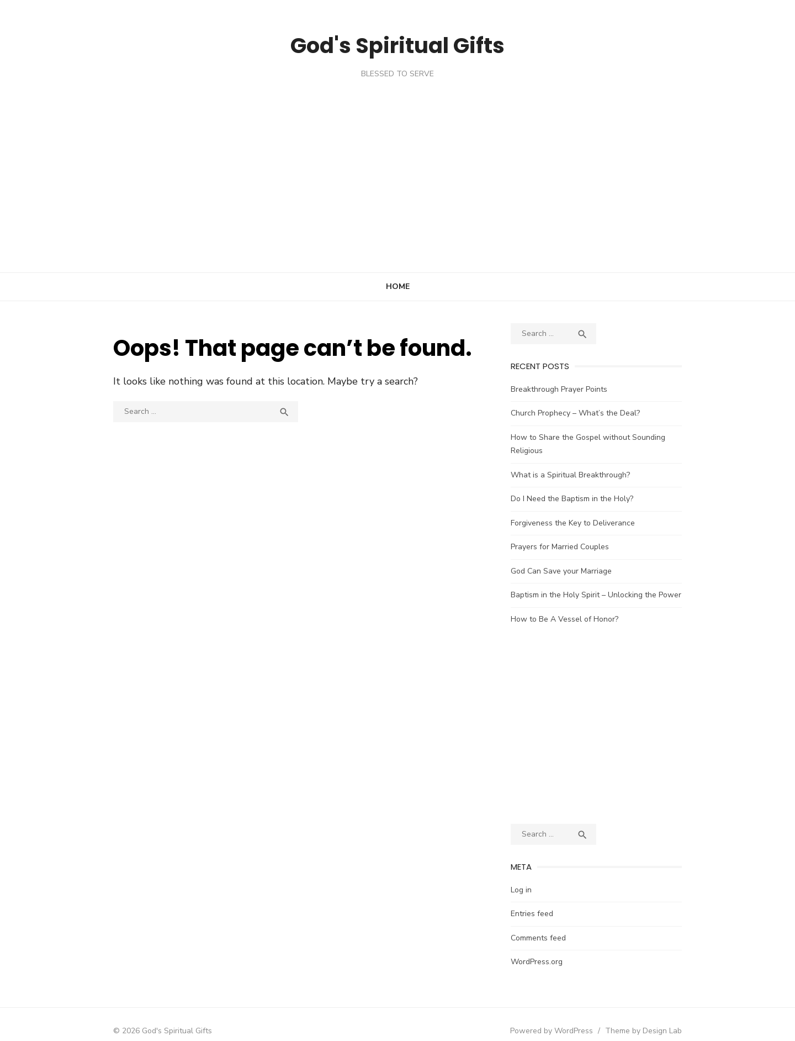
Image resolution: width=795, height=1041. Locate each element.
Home (398, 286)
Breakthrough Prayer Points (571, 389)
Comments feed (550, 924)
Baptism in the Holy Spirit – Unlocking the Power (608, 581)
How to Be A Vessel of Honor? (576, 605)
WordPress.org (549, 948)
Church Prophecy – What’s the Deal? (587, 413)
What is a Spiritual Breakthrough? (582, 461)
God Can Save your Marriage (573, 557)
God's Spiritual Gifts (397, 43)
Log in (533, 876)
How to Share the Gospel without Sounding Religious (617, 437)
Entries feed (544, 900)
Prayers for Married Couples (572, 533)
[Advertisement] (397, 162)
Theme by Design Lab (679, 1017)
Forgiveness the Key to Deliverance (585, 509)
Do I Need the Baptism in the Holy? (584, 485)
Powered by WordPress (587, 1017)
